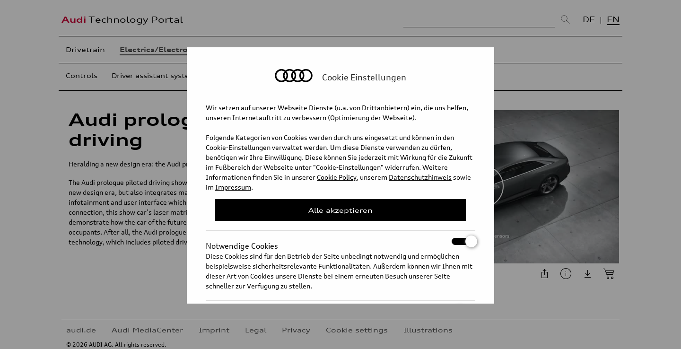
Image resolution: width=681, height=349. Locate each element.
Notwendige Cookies (340, 241)
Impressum (233, 187)
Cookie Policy (337, 177)
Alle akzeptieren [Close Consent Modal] (340, 210)
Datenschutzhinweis (420, 177)
